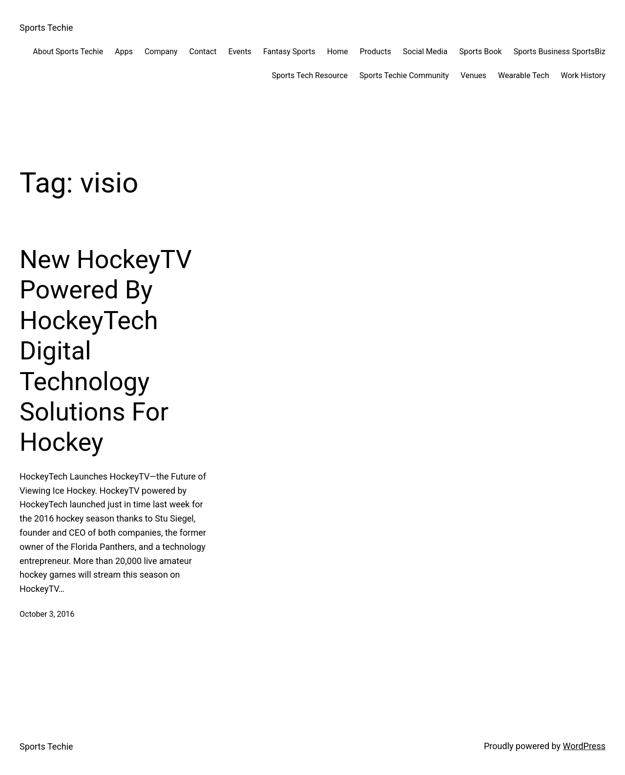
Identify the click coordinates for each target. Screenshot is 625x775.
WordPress (584, 746)
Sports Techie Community (404, 75)
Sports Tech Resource (309, 75)
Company (161, 51)
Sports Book (480, 51)
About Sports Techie (68, 51)
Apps (124, 51)
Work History (583, 75)
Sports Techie (46, 27)
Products (375, 51)
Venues (473, 75)
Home (337, 51)
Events (240, 51)
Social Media (425, 51)
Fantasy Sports (289, 51)
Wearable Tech (523, 75)
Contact (203, 51)
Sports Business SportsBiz (559, 51)
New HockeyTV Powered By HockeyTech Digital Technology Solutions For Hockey (106, 351)
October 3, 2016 (47, 614)
